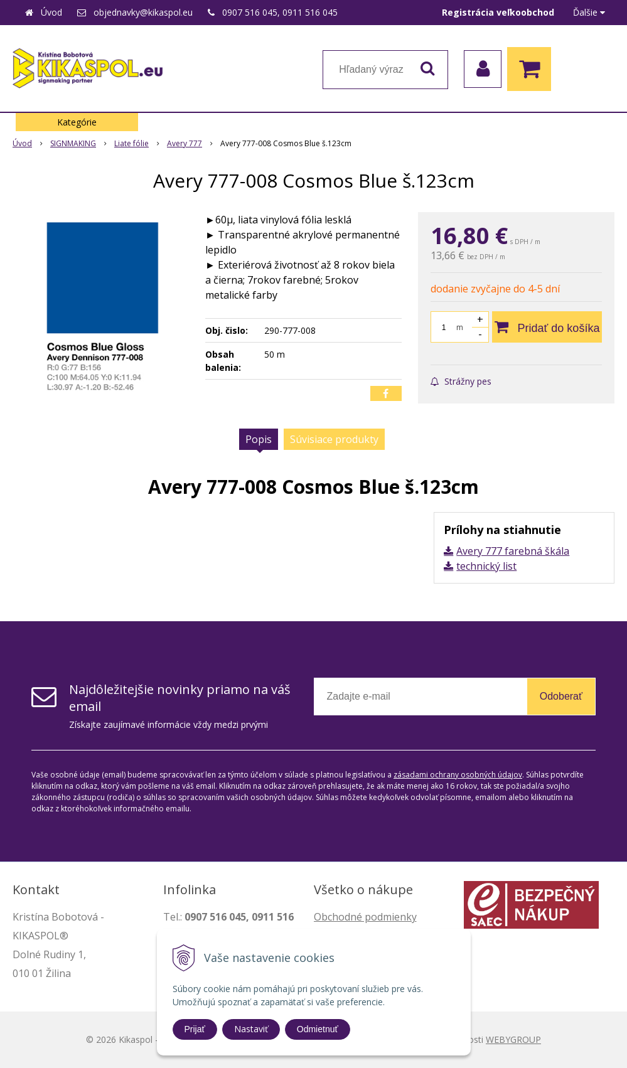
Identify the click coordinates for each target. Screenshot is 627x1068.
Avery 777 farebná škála (512, 551)
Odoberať (561, 696)
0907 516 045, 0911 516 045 (280, 12)
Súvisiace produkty (334, 439)
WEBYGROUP (513, 1039)
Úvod (51, 12)
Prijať (195, 1029)
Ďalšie (589, 12)
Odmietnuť (317, 1029)
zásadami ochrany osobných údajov (458, 774)
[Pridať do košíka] (547, 327)
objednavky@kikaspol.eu (143, 12)
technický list (486, 566)
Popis (258, 439)
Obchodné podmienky (365, 917)
